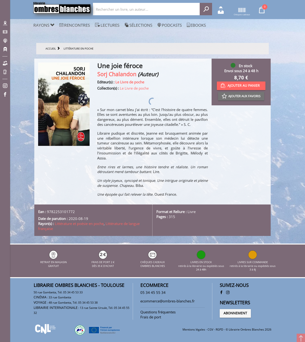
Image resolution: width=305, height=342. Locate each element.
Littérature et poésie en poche (79, 223)
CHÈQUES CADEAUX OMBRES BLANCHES (152, 261)
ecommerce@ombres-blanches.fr (167, 301)
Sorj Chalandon (116, 74)
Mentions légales (194, 329)
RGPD (219, 329)
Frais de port (150, 317)
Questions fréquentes (158, 312)
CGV (210, 329)
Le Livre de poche (129, 82)
